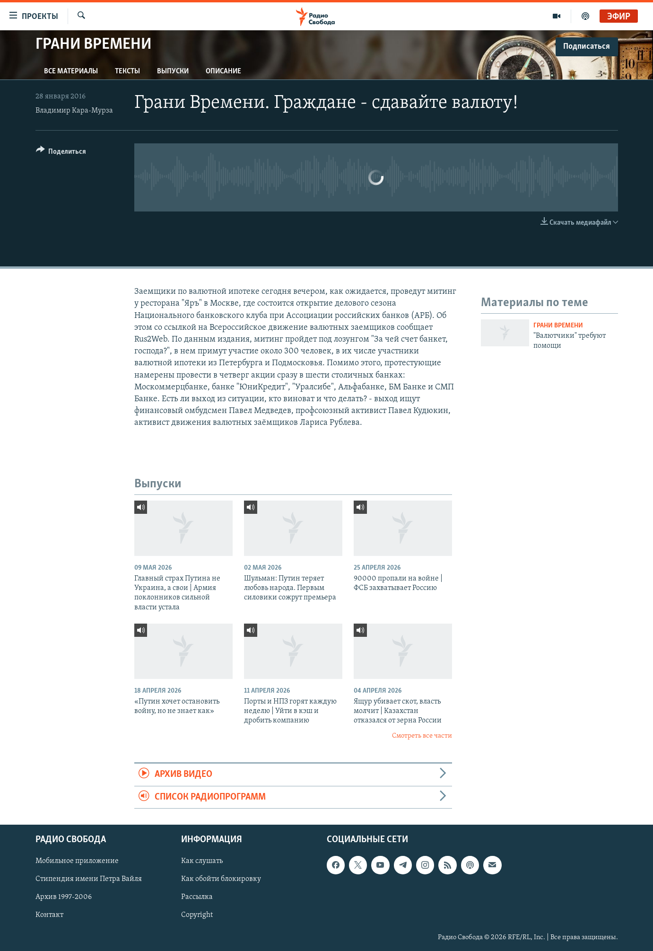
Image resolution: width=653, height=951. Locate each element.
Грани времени (558, 325)
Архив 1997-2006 (63, 897)
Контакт (49, 915)
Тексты (127, 71)
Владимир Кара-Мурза (74, 110)
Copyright (197, 915)
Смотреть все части (422, 736)
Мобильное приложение (77, 861)
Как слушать (202, 861)
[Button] (61, 153)
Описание (223, 71)
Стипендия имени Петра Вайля (88, 879)
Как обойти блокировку (221, 879)
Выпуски (173, 71)
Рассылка (197, 897)
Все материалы (71, 71)
